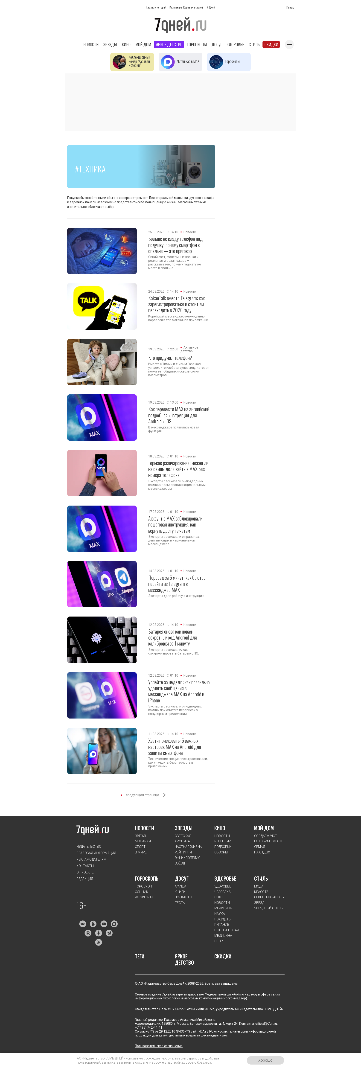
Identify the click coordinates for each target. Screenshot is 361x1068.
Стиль (254, 44)
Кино (126, 44)
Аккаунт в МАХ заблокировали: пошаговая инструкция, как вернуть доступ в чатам (176, 524)
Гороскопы (197, 44)
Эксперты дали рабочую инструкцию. (176, 596)
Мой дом (143, 44)
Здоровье (235, 44)
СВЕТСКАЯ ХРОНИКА (183, 838)
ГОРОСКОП (143, 886)
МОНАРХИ (143, 841)
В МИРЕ (141, 852)
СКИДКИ (222, 956)
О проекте (85, 872)
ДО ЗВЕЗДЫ (144, 897)
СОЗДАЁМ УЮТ (265, 836)
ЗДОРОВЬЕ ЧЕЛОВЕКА (222, 889)
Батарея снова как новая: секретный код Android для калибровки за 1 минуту (172, 637)
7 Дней (211, 7)
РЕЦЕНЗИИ (222, 841)
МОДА (258, 886)
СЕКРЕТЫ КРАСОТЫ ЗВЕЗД (269, 900)
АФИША (180, 886)
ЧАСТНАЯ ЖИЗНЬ (188, 847)
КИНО (219, 828)
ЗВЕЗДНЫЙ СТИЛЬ (268, 908)
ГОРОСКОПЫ (147, 878)
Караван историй (156, 7)
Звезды (110, 44)
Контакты (85, 866)
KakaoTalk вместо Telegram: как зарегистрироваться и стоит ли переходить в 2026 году (176, 304)
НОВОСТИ (144, 828)
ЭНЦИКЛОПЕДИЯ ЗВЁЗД (187, 860)
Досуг (217, 44)
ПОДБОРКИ (223, 847)
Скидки (271, 44)
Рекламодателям (91, 859)
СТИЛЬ (261, 878)
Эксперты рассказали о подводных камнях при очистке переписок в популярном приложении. (175, 710)
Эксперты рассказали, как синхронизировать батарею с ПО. (173, 651)
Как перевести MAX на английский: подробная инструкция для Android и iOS (179, 415)
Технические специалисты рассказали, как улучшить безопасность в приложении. (178, 762)
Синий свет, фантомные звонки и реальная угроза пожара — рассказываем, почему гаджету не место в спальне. (174, 262)
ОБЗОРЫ (221, 852)
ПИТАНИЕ (221, 924)
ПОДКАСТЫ (183, 897)
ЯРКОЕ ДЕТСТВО (184, 959)
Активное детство (189, 349)
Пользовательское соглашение (159, 1046)
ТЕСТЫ (180, 903)
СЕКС (218, 897)
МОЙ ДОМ (264, 828)
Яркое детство (169, 44)
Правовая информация (96, 853)
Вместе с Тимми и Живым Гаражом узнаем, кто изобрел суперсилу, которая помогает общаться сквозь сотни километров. (178, 369)
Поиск (290, 7)
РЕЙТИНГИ (183, 852)
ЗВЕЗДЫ (141, 836)
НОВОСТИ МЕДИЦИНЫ (223, 905)
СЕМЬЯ (259, 847)
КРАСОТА (261, 892)
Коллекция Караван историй (186, 7)
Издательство (88, 846)
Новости (91, 44)
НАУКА (219, 914)
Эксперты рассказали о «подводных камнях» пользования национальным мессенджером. (177, 484)
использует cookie (139, 1058)
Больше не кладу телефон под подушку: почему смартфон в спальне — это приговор (175, 245)
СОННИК (141, 892)
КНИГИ (180, 892)
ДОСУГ (182, 878)
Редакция (84, 879)
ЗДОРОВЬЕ (225, 878)
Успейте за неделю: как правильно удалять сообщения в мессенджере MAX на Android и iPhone (179, 691)
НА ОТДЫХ (262, 852)
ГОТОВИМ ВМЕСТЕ (268, 841)
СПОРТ (140, 847)
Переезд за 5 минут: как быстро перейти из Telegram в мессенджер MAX (177, 583)
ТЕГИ (139, 956)
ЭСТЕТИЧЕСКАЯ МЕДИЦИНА (226, 932)
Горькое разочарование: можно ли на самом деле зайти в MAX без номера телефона (178, 469)
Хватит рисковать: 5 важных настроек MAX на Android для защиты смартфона (174, 746)
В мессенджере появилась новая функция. (173, 429)
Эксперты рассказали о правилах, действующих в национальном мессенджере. (174, 540)
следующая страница (142, 795)
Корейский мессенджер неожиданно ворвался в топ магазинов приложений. (178, 318)
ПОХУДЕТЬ (222, 919)
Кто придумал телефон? (170, 358)
